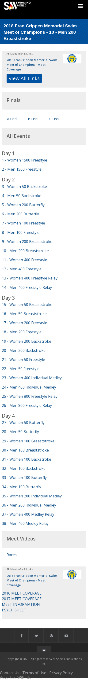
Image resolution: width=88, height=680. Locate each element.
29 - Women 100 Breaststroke (28, 441)
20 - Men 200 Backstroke (24, 350)
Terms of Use (34, 672)
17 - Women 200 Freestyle (24, 322)
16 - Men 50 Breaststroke (24, 313)
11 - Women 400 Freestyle (24, 259)
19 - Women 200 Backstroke (26, 341)
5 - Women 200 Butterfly (23, 204)
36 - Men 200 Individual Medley (29, 505)
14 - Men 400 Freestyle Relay (27, 287)
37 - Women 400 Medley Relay (28, 514)
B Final (33, 119)
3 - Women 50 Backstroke (24, 186)
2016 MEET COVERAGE (22, 593)
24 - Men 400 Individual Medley (29, 387)
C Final (54, 119)
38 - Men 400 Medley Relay (25, 523)
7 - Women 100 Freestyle (23, 223)
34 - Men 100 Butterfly (21, 486)
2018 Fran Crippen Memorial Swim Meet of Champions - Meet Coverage (32, 64)
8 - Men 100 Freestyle (20, 232)
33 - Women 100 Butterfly (24, 477)
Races (12, 554)
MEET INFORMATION (21, 604)
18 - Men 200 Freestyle (22, 331)
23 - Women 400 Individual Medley (32, 377)
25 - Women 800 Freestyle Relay (29, 396)
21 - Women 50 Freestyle (23, 359)
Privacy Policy (61, 672)
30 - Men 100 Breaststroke (25, 450)
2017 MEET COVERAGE (22, 598)
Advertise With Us (15, 677)
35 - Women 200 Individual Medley (32, 496)
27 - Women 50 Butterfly (23, 422)
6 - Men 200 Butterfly (20, 214)
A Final (12, 119)
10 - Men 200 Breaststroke (25, 250)
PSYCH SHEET (14, 610)
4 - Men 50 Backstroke (21, 195)
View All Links (24, 78)
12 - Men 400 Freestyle (22, 269)
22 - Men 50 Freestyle (20, 368)
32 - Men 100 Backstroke (24, 468)
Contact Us (9, 672)
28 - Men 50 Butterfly (20, 431)
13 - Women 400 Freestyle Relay (29, 278)
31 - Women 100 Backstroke (26, 459)
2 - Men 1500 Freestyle (22, 169)
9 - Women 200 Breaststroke (27, 241)
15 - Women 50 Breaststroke (27, 304)
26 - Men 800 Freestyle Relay (27, 405)
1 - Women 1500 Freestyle (24, 160)
